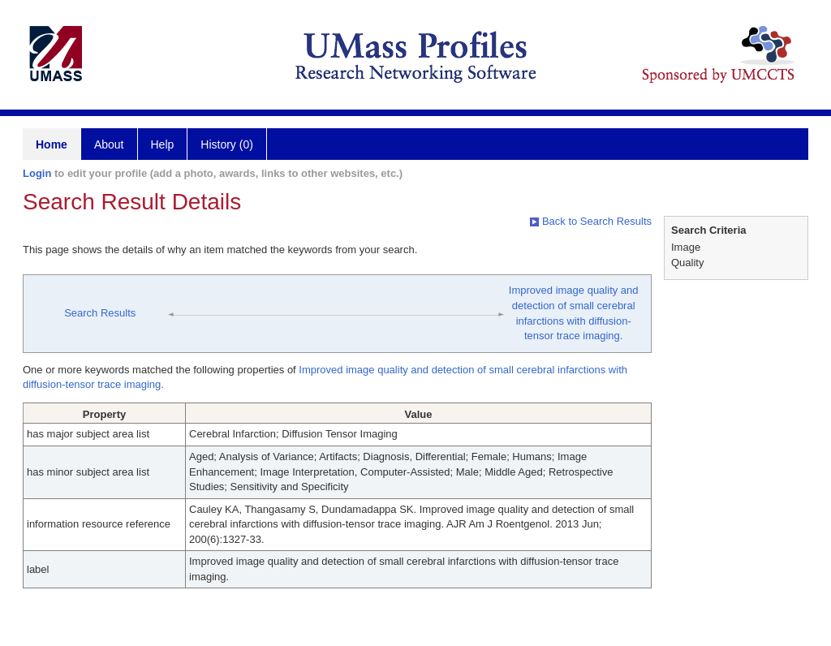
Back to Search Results (591, 221)
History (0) (226, 144)
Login (37, 173)
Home (51, 144)
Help (162, 144)
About (109, 144)
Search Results (100, 313)
